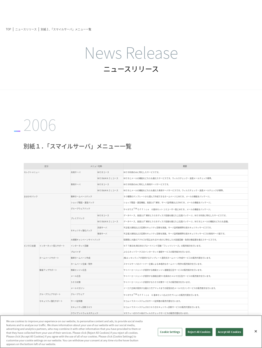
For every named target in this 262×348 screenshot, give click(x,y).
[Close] (255, 331)
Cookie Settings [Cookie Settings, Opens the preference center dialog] (170, 332)
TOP (8, 29)
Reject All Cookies (199, 332)
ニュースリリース (26, 29)
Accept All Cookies (229, 332)
